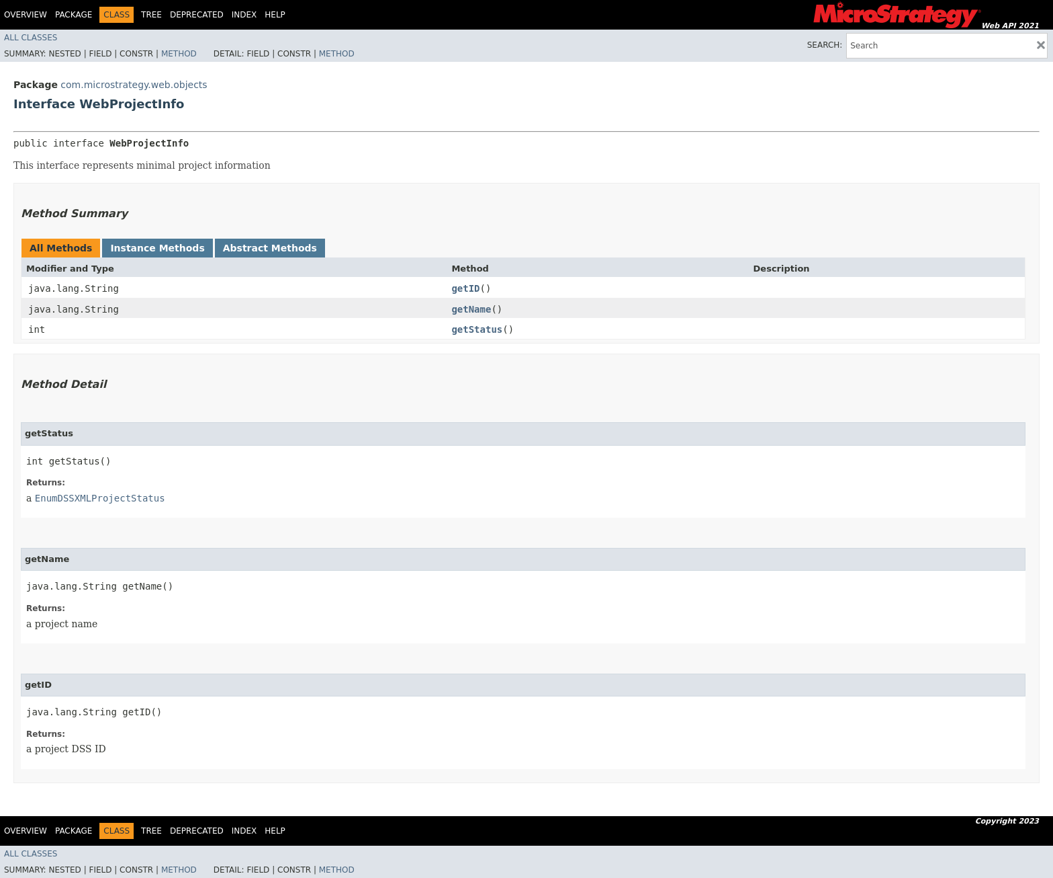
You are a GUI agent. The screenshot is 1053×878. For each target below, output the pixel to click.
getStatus (476, 329)
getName (471, 309)
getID (465, 288)
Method (179, 53)
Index (244, 14)
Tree (151, 14)
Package (73, 14)
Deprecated (197, 14)
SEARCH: (825, 45)
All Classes (30, 37)
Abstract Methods (270, 248)
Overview (25, 14)
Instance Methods (157, 248)
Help (275, 14)
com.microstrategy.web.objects (133, 84)
